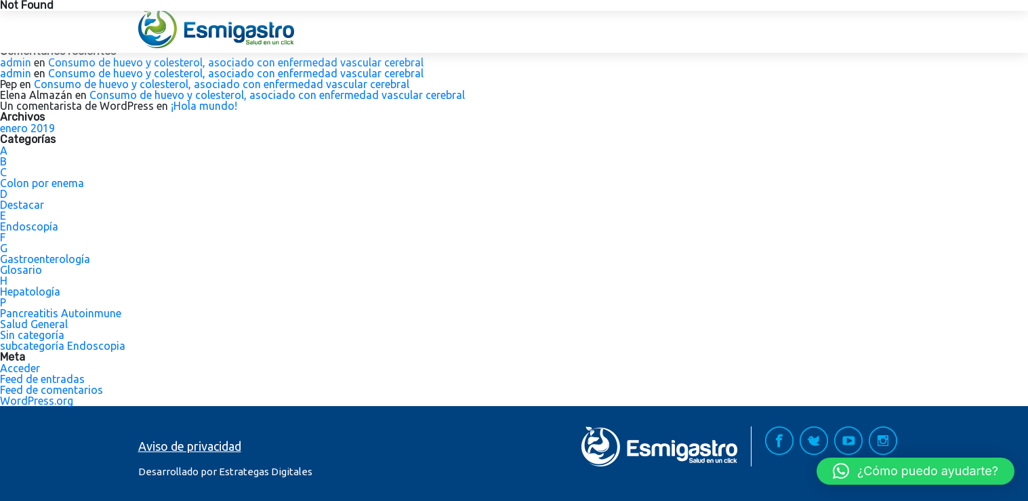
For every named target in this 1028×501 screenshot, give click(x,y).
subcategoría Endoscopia (62, 346)
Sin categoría (32, 335)
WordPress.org (36, 401)
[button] (915, 471)
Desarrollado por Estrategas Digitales (225, 471)
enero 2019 (27, 128)
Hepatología (30, 291)
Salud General (34, 324)
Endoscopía (29, 226)
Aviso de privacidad (189, 446)
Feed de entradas (42, 379)
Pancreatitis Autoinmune (60, 313)
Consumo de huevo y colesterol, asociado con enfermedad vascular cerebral (236, 62)
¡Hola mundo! (204, 106)
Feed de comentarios (51, 390)
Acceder (20, 368)
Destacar (22, 205)
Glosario (21, 270)
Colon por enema (42, 183)
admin (15, 62)
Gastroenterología (45, 259)
